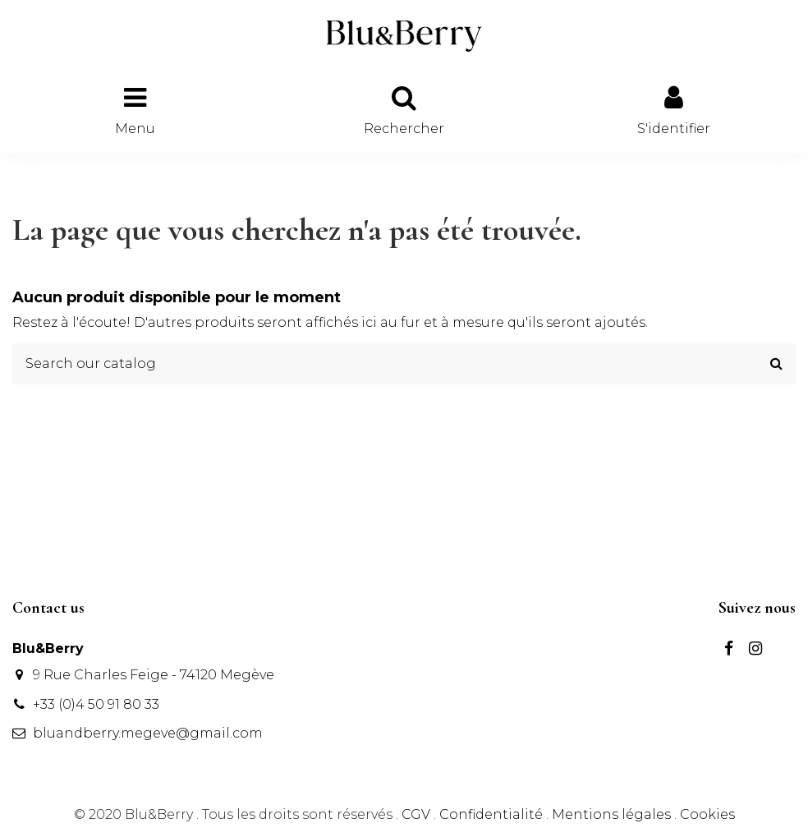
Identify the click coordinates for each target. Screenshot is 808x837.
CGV (416, 814)
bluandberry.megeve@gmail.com (148, 733)
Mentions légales (611, 814)
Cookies (707, 814)
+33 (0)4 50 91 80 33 (96, 704)
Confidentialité (491, 814)
